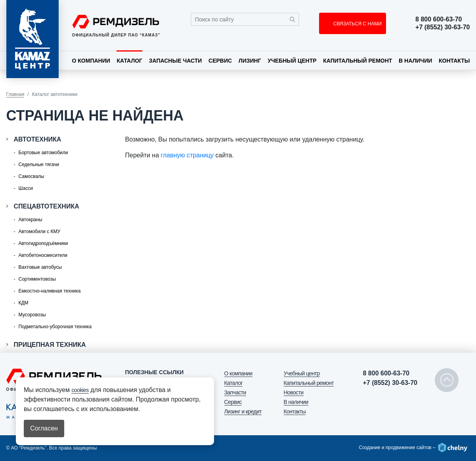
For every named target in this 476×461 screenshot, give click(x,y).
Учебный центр (292, 60)
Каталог (129, 60)
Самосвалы (31, 176)
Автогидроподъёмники (43, 243)
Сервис (220, 60)
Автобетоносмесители (43, 255)
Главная (15, 94)
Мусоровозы (32, 315)
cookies (79, 390)
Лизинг (250, 60)
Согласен (44, 428)
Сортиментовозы (37, 279)
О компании (91, 60)
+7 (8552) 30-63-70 (442, 27)
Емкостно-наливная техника (50, 291)
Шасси (26, 188)
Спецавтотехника (46, 206)
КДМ (24, 303)
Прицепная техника (50, 344)
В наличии (415, 60)
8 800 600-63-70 (438, 19)
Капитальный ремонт (357, 60)
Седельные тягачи (39, 164)
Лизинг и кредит (243, 411)
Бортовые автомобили (43, 152)
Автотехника (37, 139)
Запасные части (175, 60)
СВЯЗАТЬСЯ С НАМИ (356, 24)
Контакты (454, 60)
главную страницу (187, 155)
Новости (294, 392)
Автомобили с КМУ (40, 231)
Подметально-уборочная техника (55, 326)
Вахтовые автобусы (40, 267)
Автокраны (30, 219)
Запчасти (235, 392)
